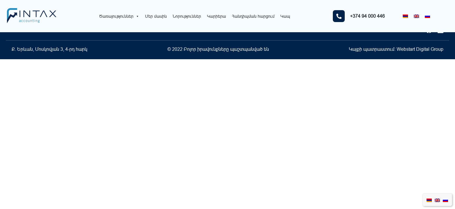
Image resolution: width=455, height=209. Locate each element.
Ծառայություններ (119, 16)
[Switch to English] (416, 16)
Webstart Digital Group (420, 49)
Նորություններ (187, 16)
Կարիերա (216, 16)
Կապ (285, 16)
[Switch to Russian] (427, 16)
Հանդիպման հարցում (253, 16)
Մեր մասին (156, 16)
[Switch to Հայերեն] (405, 16)
